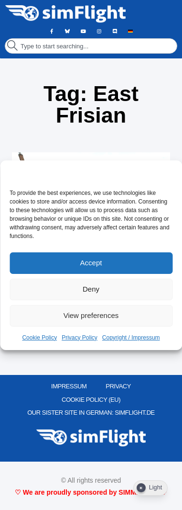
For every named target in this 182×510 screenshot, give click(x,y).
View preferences (91, 315)
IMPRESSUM (68, 386)
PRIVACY (118, 386)
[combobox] (91, 46)
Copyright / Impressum (131, 337)
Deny (91, 289)
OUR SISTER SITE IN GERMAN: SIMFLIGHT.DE (91, 412)
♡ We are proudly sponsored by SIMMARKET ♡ (91, 492)
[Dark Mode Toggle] (150, 488)
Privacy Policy (79, 337)
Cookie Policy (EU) (91, 399)
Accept (91, 263)
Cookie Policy (39, 337)
